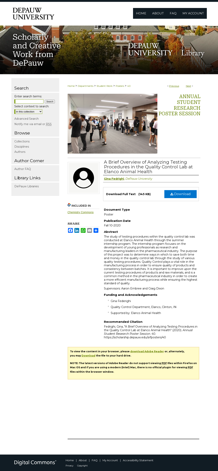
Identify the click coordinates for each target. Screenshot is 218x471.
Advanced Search (26, 118)
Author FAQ (22, 169)
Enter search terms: (28, 96)
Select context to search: (31, 106)
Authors (19, 152)
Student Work (104, 85)
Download (180, 194)
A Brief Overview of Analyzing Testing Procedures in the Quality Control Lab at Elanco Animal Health (148, 166)
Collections (22, 141)
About (83, 460)
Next (188, 85)
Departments (85, 85)
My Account (110, 460)
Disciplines (21, 146)
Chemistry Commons (81, 212)
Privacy (69, 465)
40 (129, 85)
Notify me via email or (33, 124)
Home (71, 85)
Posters (120, 85)
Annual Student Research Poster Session (179, 105)
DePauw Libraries (26, 186)
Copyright (82, 465)
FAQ (95, 460)
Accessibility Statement (138, 460)
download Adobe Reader (147, 351)
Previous (174, 85)
